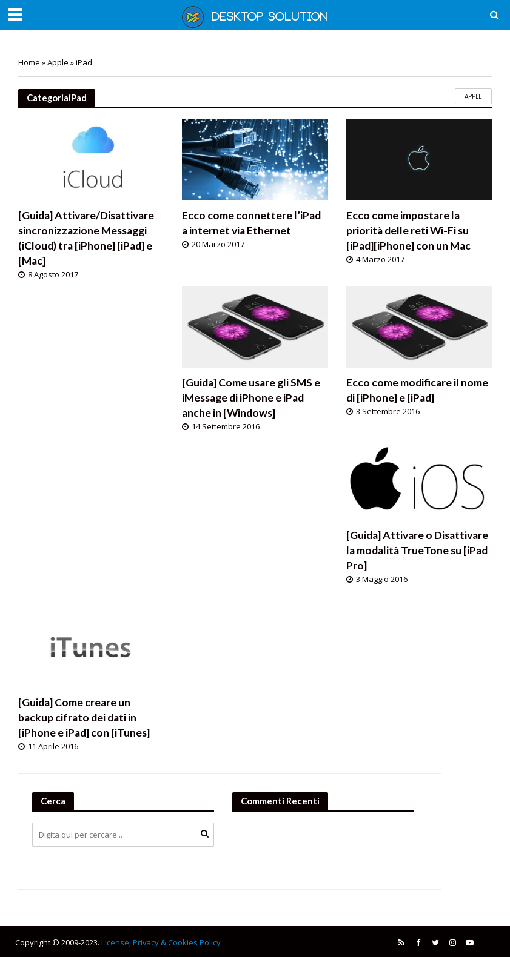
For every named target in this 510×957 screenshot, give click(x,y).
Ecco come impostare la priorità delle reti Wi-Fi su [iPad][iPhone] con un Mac (408, 230)
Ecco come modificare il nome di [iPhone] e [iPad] (417, 390)
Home (29, 62)
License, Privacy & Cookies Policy (161, 942)
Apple (58, 62)
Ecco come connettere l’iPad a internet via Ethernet (251, 223)
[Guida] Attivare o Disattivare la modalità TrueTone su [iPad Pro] (417, 550)
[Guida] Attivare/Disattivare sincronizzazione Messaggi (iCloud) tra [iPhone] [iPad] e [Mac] (86, 238)
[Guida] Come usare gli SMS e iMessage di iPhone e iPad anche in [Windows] (251, 397)
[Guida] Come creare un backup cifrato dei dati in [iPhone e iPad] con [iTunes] (84, 717)
